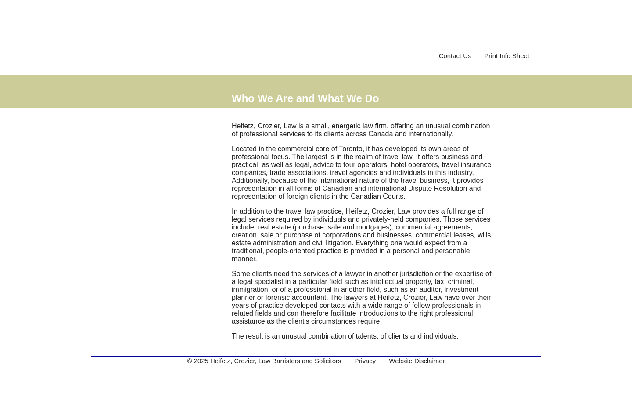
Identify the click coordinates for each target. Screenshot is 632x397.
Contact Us (455, 55)
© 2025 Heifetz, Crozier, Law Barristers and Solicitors (264, 360)
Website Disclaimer (417, 360)
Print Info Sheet (506, 55)
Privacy (365, 360)
